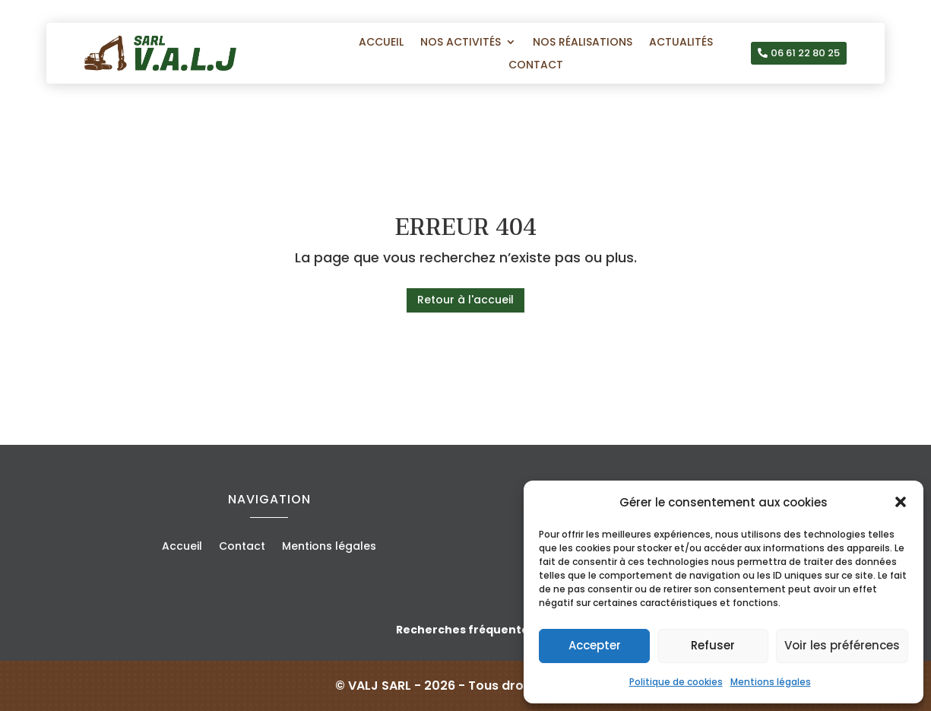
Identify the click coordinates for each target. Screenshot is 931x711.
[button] (900, 501)
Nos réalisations (582, 43)
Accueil (381, 43)
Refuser (713, 645)
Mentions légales (770, 681)
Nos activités (460, 43)
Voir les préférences (842, 645)
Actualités (681, 43)
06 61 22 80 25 (805, 53)
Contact (535, 65)
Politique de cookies (676, 681)
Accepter (594, 645)
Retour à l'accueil (465, 299)
